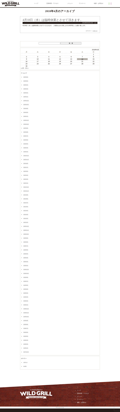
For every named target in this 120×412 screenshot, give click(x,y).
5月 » (26, 68)
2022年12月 (26, 155)
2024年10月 (26, 104)
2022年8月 (25, 163)
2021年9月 (25, 194)
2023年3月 (25, 147)
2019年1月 (25, 304)
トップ (36, 3)
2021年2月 (25, 218)
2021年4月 (25, 210)
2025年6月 (25, 77)
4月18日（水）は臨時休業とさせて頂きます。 (53, 20)
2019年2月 (25, 300)
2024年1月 (25, 116)
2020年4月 (25, 257)
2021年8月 (25, 198)
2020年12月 (26, 226)
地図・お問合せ (98, 3)
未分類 (24, 366)
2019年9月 (25, 277)
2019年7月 (25, 281)
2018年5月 (25, 336)
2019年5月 (25, 289)
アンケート (82, 3)
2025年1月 (25, 96)
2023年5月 (25, 143)
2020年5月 (25, 253)
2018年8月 (25, 324)
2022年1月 (25, 183)
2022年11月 (26, 159)
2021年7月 (25, 202)
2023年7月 (25, 136)
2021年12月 (26, 187)
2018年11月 (26, 312)
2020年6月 (25, 249)
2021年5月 (25, 206)
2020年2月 (25, 265)
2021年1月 (25, 222)
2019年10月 (26, 273)
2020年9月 (25, 238)
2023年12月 (26, 120)
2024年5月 (25, 112)
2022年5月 (25, 171)
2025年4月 (25, 84)
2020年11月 (26, 230)
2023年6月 (25, 139)
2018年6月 (25, 332)
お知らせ (95, 30)
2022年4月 (25, 175)
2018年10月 (26, 316)
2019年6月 (25, 285)
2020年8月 (25, 242)
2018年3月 (25, 344)
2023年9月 (25, 128)
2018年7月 (25, 328)
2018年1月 (25, 348)
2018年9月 (25, 320)
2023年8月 (25, 132)
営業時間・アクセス (52, 3)
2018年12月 (26, 308)
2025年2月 (25, 92)
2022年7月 (25, 167)
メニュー (70, 3)
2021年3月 (25, 214)
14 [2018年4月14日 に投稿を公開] (82, 59)
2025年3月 (25, 88)
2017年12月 (26, 352)
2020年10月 (26, 234)
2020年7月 (25, 245)
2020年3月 (25, 261)
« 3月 (22, 68)
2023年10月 (26, 124)
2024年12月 (26, 100)
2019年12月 (26, 269)
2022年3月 (25, 179)
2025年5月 (25, 81)
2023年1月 (25, 151)
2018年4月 (25, 340)
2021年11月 (26, 191)
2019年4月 (25, 293)
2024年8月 (25, 108)
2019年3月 (25, 297)
